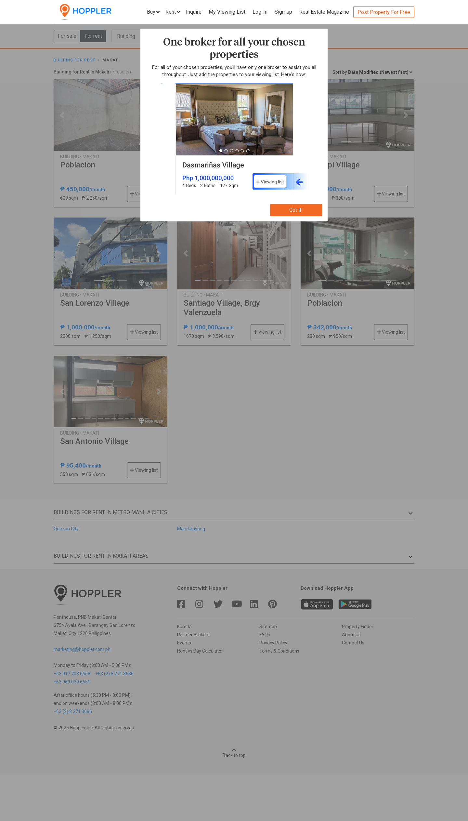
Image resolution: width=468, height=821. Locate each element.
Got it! (296, 210)
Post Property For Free (384, 12)
